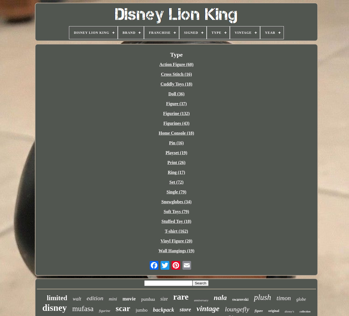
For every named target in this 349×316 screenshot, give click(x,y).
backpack (163, 310)
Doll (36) (176, 94)
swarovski (240, 299)
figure (259, 311)
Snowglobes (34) (176, 201)
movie (129, 299)
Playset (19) (176, 152)
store (185, 309)
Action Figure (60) (176, 64)
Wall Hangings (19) (176, 250)
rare (180, 297)
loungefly (237, 309)
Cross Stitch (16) (176, 74)
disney (54, 308)
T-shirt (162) (176, 231)
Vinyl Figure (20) (176, 241)
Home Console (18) (176, 133)
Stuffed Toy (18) (176, 221)
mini (113, 299)
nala (220, 298)
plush (262, 297)
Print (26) (176, 162)
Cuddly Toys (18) (176, 84)
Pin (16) (176, 143)
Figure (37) (176, 103)
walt (77, 299)
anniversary (201, 300)
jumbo (142, 310)
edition (95, 298)
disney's (289, 311)
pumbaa (148, 299)
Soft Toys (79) (176, 211)
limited (57, 298)
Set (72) (176, 182)
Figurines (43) (176, 123)
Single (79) (176, 192)
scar (123, 308)
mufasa (83, 309)
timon (283, 298)
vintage (208, 308)
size (164, 299)
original (273, 311)
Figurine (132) (176, 113)
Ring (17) (176, 172)
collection (305, 311)
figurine (104, 311)
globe (301, 299)
